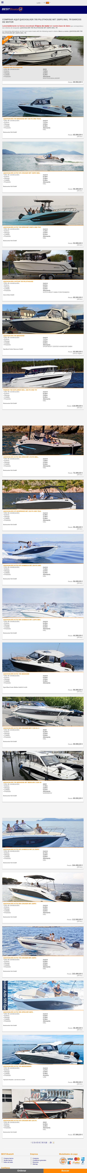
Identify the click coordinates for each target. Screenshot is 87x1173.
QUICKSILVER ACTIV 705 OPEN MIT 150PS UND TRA (22, 227)
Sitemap (35, 1164)
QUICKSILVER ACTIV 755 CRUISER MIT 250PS (19, 958)
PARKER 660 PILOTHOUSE (13, 67)
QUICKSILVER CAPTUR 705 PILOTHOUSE (18, 281)
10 (46, 1142)
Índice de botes (8, 1162)
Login (39, 3)
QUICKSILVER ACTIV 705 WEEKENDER (17, 1066)
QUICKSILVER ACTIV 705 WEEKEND (16, 674)
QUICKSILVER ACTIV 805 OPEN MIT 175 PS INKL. (20, 457)
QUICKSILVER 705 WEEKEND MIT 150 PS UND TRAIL (22, 119)
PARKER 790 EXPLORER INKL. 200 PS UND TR (20, 390)
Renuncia (35, 1162)
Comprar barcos (8, 1158)
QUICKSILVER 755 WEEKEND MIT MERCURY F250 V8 (22, 782)
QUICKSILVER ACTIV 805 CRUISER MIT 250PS (19, 903)
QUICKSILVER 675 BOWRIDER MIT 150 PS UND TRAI (22, 511)
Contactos (36, 1158)
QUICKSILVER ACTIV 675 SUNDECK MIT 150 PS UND (22, 565)
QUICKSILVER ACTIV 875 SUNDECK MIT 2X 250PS (21, 849)
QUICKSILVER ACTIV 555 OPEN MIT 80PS (18, 1012)
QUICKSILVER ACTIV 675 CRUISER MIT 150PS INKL (21, 173)
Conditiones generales (39, 1160)
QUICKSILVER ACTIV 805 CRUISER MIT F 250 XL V (21, 728)
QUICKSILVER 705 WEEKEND (13, 336)
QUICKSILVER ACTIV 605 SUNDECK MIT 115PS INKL (22, 620)
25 (51, 1142)
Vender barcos (8, 1160)
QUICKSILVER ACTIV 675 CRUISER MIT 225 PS (20, 1120)
